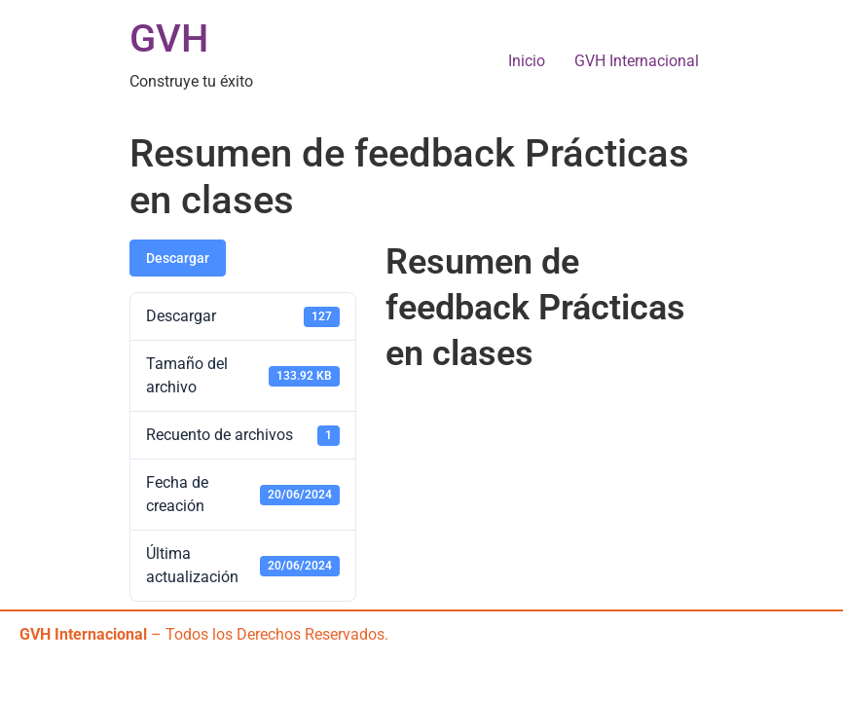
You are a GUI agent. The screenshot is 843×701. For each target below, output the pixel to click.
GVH (168, 38)
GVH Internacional (636, 61)
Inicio (526, 61)
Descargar (177, 258)
